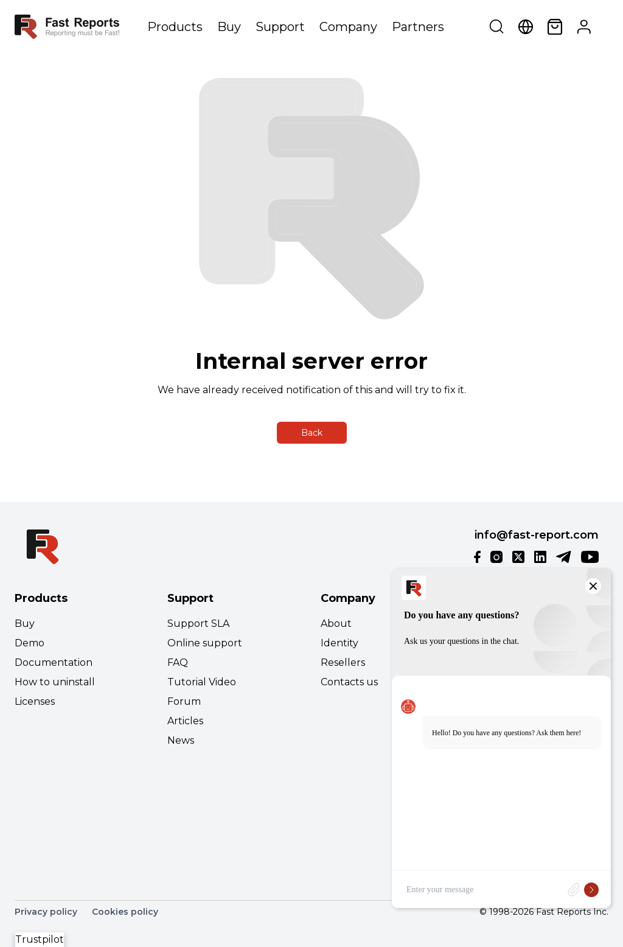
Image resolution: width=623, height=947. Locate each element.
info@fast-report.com (537, 535)
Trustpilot (39, 939)
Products (175, 26)
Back (311, 432)
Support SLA (198, 623)
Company (348, 26)
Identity (339, 643)
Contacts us (349, 682)
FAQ (177, 662)
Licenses (35, 701)
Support (280, 26)
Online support (204, 643)
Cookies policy (125, 911)
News (180, 740)
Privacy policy (46, 911)
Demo (29, 643)
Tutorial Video (201, 682)
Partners (418, 26)
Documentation (53, 662)
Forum (184, 701)
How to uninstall (55, 682)
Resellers (343, 662)
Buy (229, 26)
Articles (185, 721)
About (336, 623)
